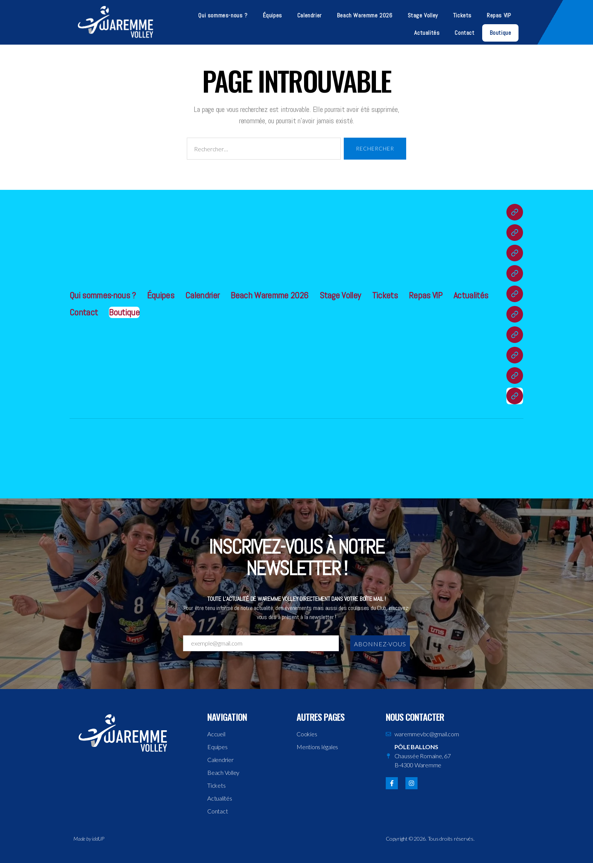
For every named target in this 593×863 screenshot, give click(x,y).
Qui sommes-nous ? (222, 15)
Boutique (500, 33)
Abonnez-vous (380, 643)
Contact (464, 33)
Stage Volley (423, 15)
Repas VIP (499, 15)
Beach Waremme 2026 (365, 15)
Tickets (462, 15)
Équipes (272, 15)
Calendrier (309, 15)
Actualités (426, 33)
